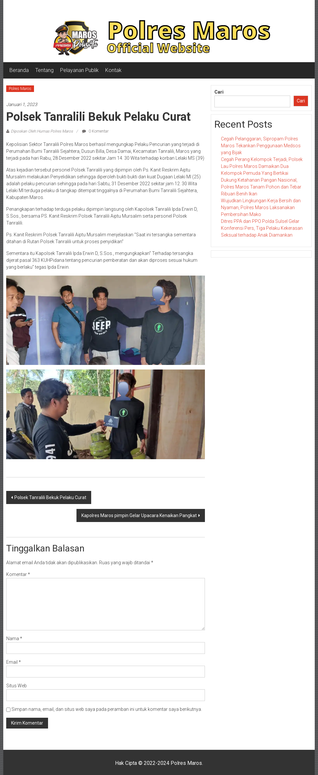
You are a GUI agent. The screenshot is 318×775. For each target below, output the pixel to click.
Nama (14, 638)
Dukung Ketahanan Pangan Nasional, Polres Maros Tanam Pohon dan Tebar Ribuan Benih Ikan (261, 186)
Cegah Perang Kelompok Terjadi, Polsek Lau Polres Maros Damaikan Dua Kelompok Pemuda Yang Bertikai (262, 166)
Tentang (44, 70)
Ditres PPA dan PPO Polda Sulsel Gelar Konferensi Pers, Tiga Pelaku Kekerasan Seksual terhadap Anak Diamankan (262, 228)
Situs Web (16, 685)
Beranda (19, 70)
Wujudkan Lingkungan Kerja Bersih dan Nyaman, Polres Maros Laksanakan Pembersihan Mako (261, 207)
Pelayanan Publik (79, 70)
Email (13, 662)
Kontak (113, 70)
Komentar (18, 574)
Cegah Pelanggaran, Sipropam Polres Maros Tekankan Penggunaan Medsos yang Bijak (261, 145)
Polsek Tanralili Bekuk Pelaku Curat (50, 497)
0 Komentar (95, 131)
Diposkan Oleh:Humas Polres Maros (42, 131)
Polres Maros (20, 88)
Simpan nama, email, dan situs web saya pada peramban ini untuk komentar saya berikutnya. (106, 709)
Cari (219, 92)
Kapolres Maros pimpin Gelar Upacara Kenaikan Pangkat (139, 515)
